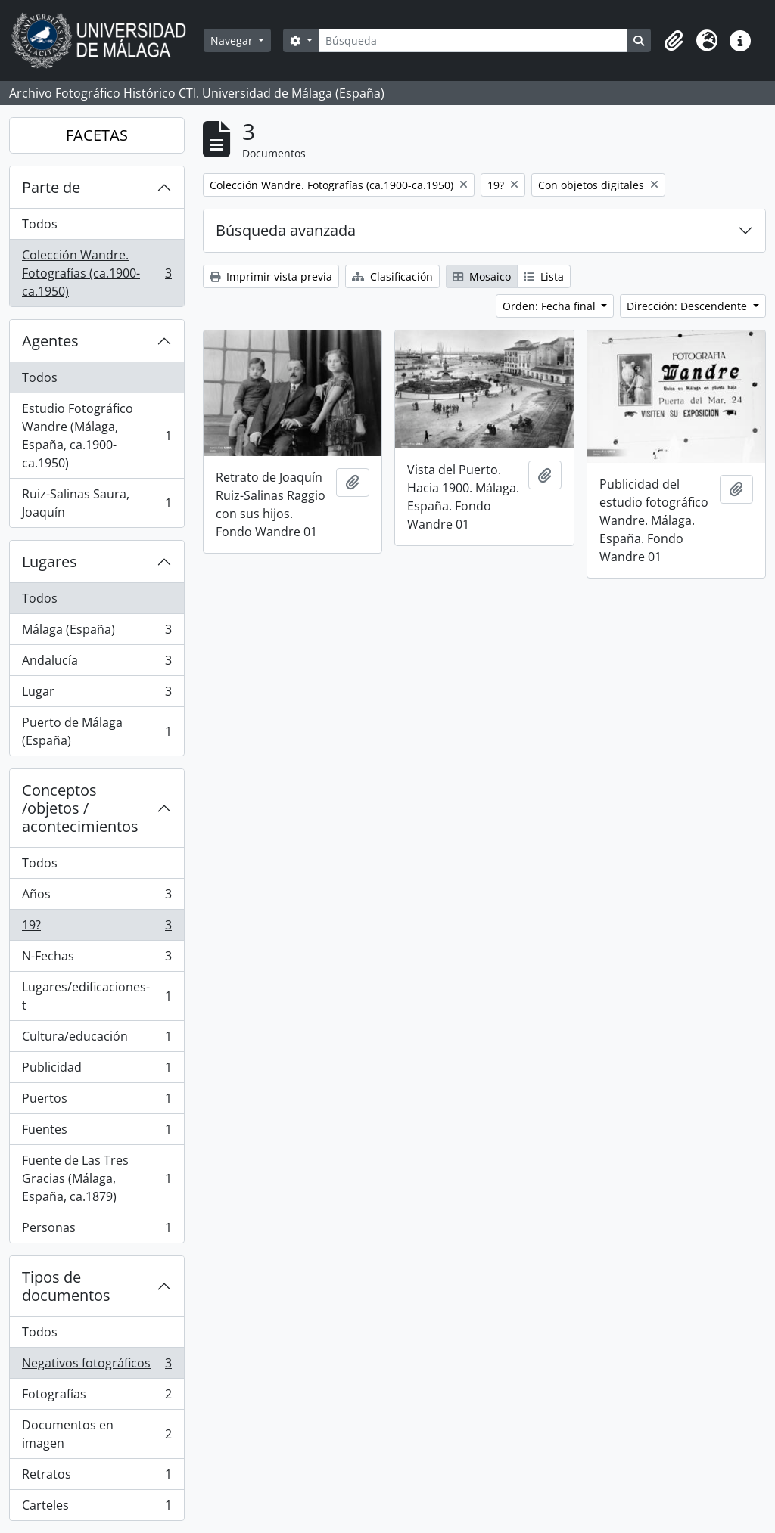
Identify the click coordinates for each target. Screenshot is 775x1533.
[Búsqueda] (473, 40)
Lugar (96, 694)
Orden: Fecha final (551, 306)
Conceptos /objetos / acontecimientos (80, 808)
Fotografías (96, 1397)
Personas (96, 1230)
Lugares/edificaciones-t (96, 996)
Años (96, 897)
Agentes (50, 340)
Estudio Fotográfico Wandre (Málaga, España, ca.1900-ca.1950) (96, 435)
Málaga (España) (96, 632)
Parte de (51, 187)
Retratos (96, 1477)
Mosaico (482, 276)
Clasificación (392, 276)
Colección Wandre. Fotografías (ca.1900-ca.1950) (96, 273)
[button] (673, 40)
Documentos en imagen (96, 1434)
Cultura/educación (96, 1039)
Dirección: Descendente (688, 306)
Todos (40, 224)
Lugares (49, 561)
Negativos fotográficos (96, 1366)
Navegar (233, 40)
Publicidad (96, 1070)
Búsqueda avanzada (286, 230)
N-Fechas (96, 959)
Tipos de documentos (66, 1286)
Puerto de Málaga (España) (96, 731)
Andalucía (96, 663)
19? (96, 928)
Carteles (96, 1508)
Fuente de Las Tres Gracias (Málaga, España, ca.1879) (96, 1178)
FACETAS (97, 135)
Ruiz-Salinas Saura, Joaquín (96, 503)
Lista (544, 276)
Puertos (96, 1101)
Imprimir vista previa (271, 276)
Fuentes (96, 1132)
